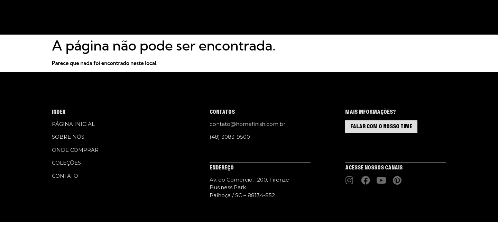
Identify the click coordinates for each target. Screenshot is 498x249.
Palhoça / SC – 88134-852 (242, 195)
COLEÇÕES (212, 17)
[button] (427, 18)
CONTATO (296, 17)
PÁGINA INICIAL (141, 17)
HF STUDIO (243, 17)
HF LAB (270, 17)
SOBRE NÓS (179, 17)
